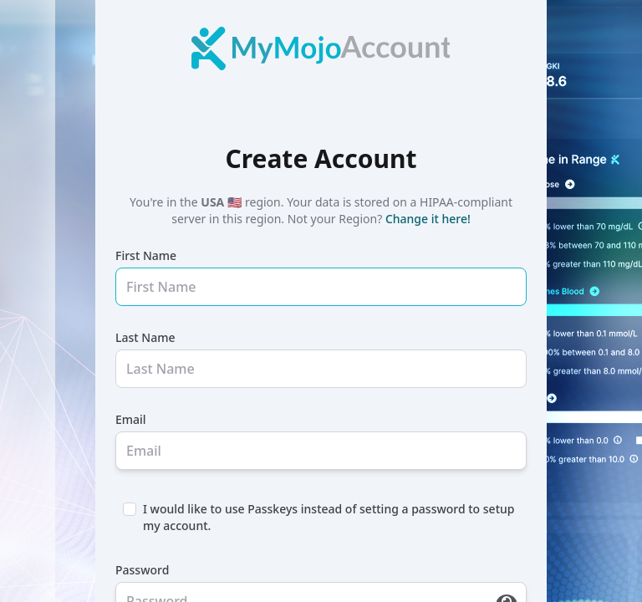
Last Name (145, 337)
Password (142, 570)
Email (130, 419)
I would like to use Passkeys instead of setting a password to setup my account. (328, 517)
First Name (145, 255)
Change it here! (428, 219)
